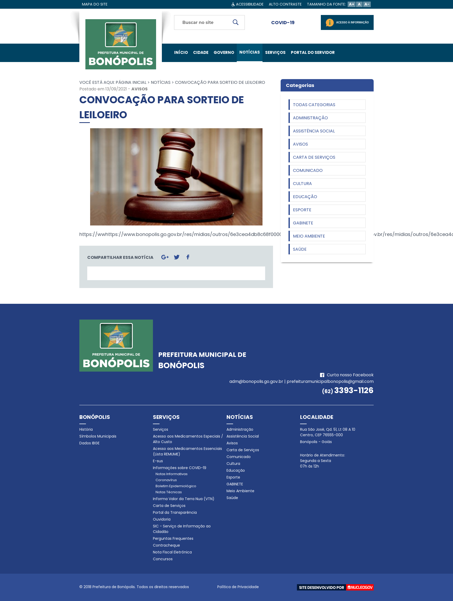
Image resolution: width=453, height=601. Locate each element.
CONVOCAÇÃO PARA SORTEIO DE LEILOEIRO (220, 82)
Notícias (161, 82)
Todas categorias (314, 105)
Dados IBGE (89, 443)
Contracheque (166, 545)
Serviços (160, 429)
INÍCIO (181, 52)
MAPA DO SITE (94, 4)
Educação (305, 197)
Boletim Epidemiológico (176, 486)
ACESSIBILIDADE (250, 4)
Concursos (163, 559)
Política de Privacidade (238, 586)
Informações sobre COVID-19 (179, 467)
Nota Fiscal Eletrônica (172, 552)
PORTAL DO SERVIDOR (313, 52)
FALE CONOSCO (190, 71)
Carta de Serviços (314, 157)
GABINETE (303, 223)
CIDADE (200, 52)
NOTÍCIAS (249, 52)
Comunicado (308, 170)
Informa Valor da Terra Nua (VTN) (183, 498)
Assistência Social (314, 131)
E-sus (158, 461)
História (86, 429)
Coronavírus (166, 479)
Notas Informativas (172, 473)
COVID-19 (283, 22)
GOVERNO (224, 52)
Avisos (139, 89)
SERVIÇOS (275, 52)
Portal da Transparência (175, 512)
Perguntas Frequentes (173, 538)
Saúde (300, 249)
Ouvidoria (162, 519)
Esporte (302, 210)
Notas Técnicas (169, 492)
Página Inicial (131, 82)
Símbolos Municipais (97, 436)
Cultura (302, 184)
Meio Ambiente (309, 236)
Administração (310, 118)
